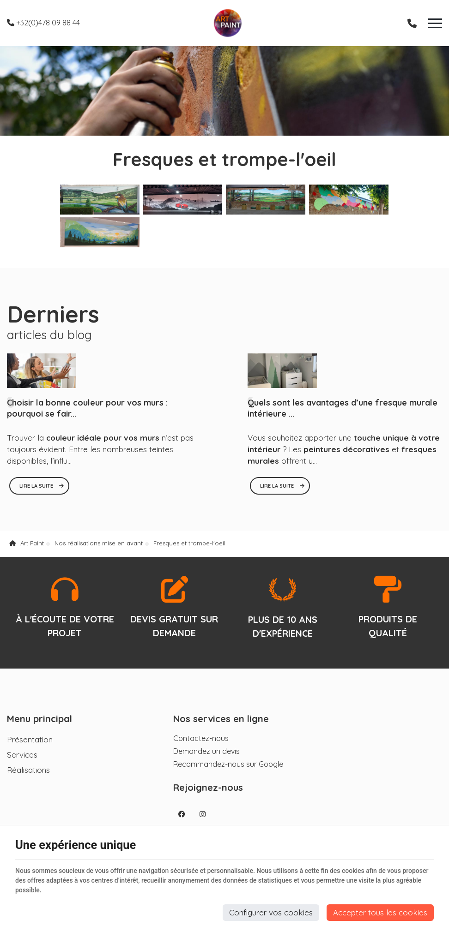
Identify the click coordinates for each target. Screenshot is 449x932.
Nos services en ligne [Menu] (204, 724)
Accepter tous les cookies (380, 912)
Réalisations (28, 775)
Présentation (30, 744)
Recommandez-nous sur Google (212, 769)
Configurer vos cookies (271, 912)
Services (22, 760)
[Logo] (224, 23)
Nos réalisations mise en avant (99, 547)
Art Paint (26, 547)
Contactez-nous (184, 743)
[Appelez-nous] (412, 23)
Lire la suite (37, 488)
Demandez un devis (190, 756)
